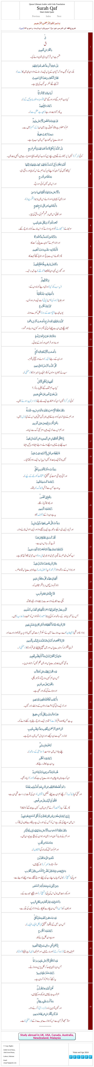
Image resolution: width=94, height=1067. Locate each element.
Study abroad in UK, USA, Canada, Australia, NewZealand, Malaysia (47, 1036)
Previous (36, 16)
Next (59, 16)
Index (48, 16)
